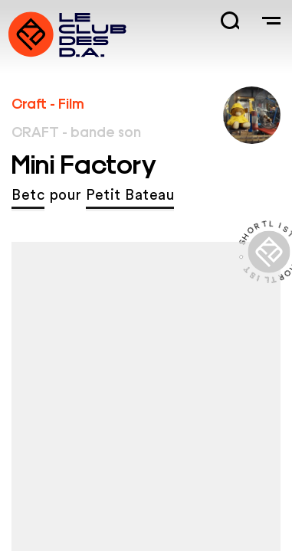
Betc (27, 195)
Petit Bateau (130, 195)
